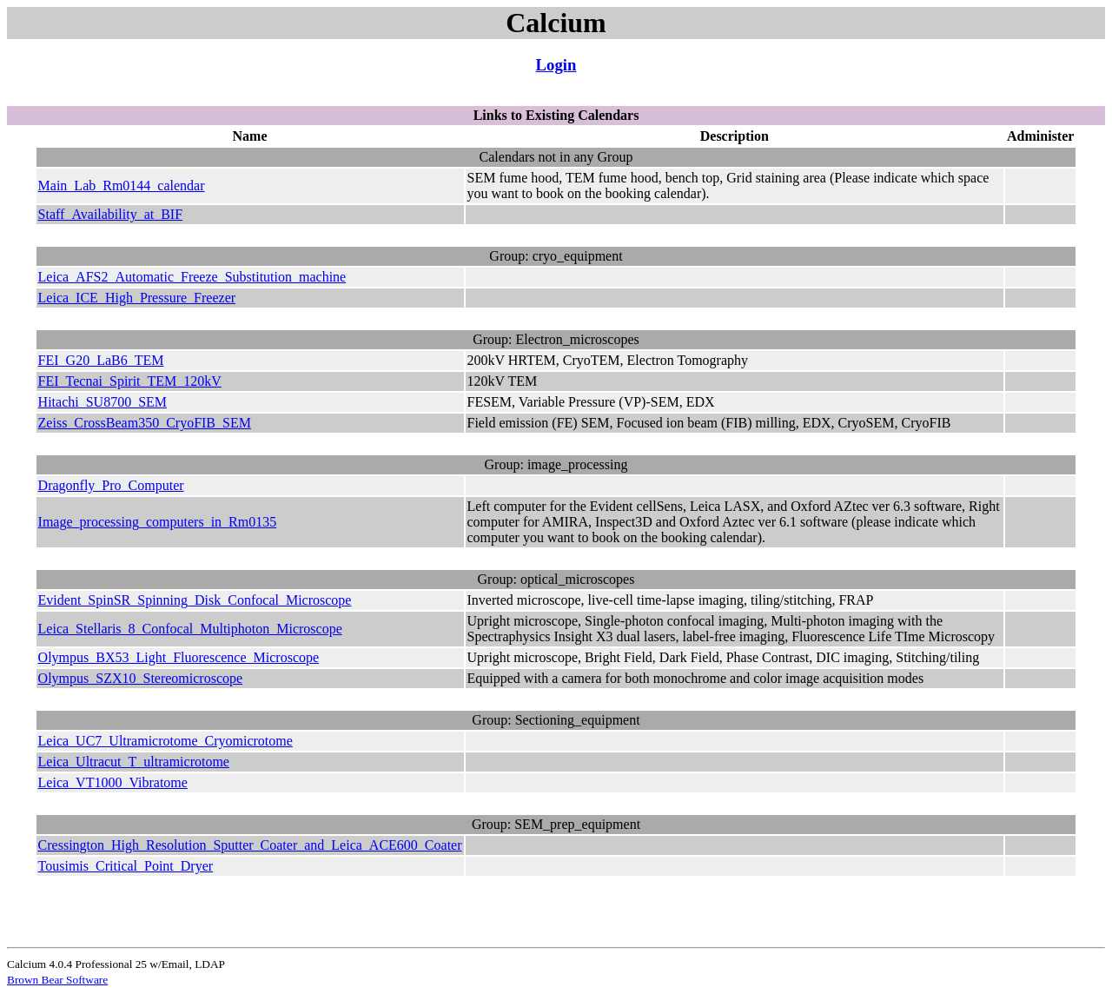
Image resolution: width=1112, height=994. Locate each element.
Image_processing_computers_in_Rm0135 (157, 521)
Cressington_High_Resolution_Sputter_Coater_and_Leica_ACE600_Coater (250, 845)
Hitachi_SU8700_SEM (102, 401)
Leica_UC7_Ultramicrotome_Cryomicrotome (165, 740)
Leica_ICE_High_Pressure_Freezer (136, 297)
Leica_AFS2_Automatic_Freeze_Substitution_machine (192, 276)
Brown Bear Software (57, 979)
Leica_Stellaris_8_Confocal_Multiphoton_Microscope (190, 628)
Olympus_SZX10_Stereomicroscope (140, 678)
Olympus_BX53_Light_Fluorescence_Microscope (179, 657)
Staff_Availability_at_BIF (110, 214)
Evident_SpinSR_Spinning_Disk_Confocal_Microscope (195, 600)
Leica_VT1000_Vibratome (113, 782)
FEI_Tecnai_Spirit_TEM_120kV (130, 381)
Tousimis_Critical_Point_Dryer (126, 865)
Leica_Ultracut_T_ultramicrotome (133, 761)
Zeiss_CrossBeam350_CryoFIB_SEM (144, 422)
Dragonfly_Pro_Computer (111, 485)
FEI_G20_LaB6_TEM (101, 360)
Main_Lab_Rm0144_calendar (121, 185)
